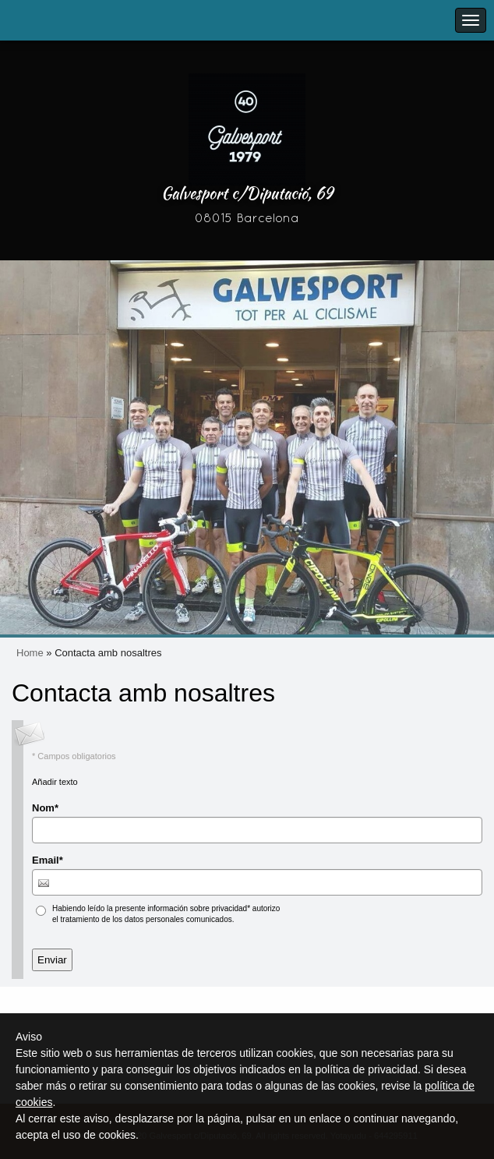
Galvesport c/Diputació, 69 (247, 193)
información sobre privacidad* (198, 908)
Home (30, 653)
